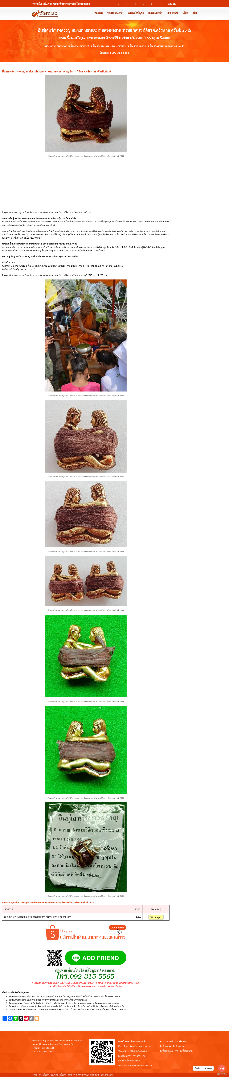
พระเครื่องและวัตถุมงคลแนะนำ (132, 1041)
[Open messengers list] (222, 1068)
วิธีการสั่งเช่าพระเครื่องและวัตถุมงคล (134, 1046)
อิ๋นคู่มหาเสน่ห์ (55, 250)
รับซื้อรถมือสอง (186, 1051)
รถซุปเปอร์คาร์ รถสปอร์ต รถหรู (174, 1041)
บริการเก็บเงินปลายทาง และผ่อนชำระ (135, 1065)
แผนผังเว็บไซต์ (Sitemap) (129, 1061)
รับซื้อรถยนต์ (165, 1046)
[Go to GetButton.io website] (222, 1074)
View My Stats (120, 1075)
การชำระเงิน (139, 1056)
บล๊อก (185, 13)
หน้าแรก (98, 13)
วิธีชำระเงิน (172, 13)
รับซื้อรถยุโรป (179, 1046)
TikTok (170, 3)
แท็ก (195, 13)
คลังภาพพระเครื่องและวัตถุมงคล (132, 1051)
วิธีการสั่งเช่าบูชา (136, 13)
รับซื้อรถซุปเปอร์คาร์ (169, 1051)
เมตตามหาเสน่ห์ (73, 250)
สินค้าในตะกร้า (155, 13)
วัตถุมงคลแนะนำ (115, 13)
